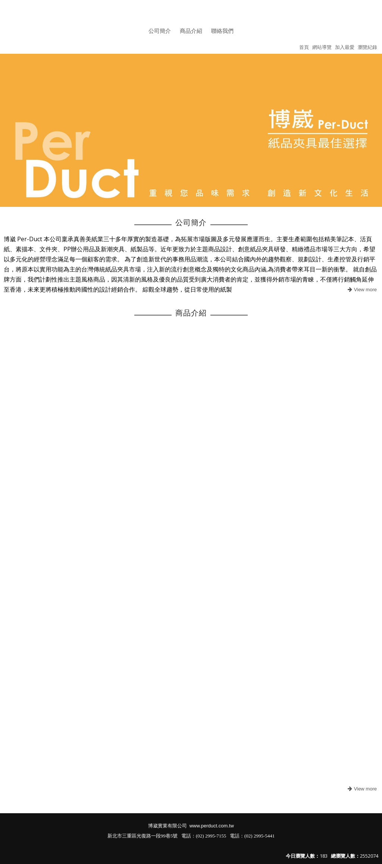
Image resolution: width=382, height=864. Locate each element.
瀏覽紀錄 (367, 47)
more (361, 290)
